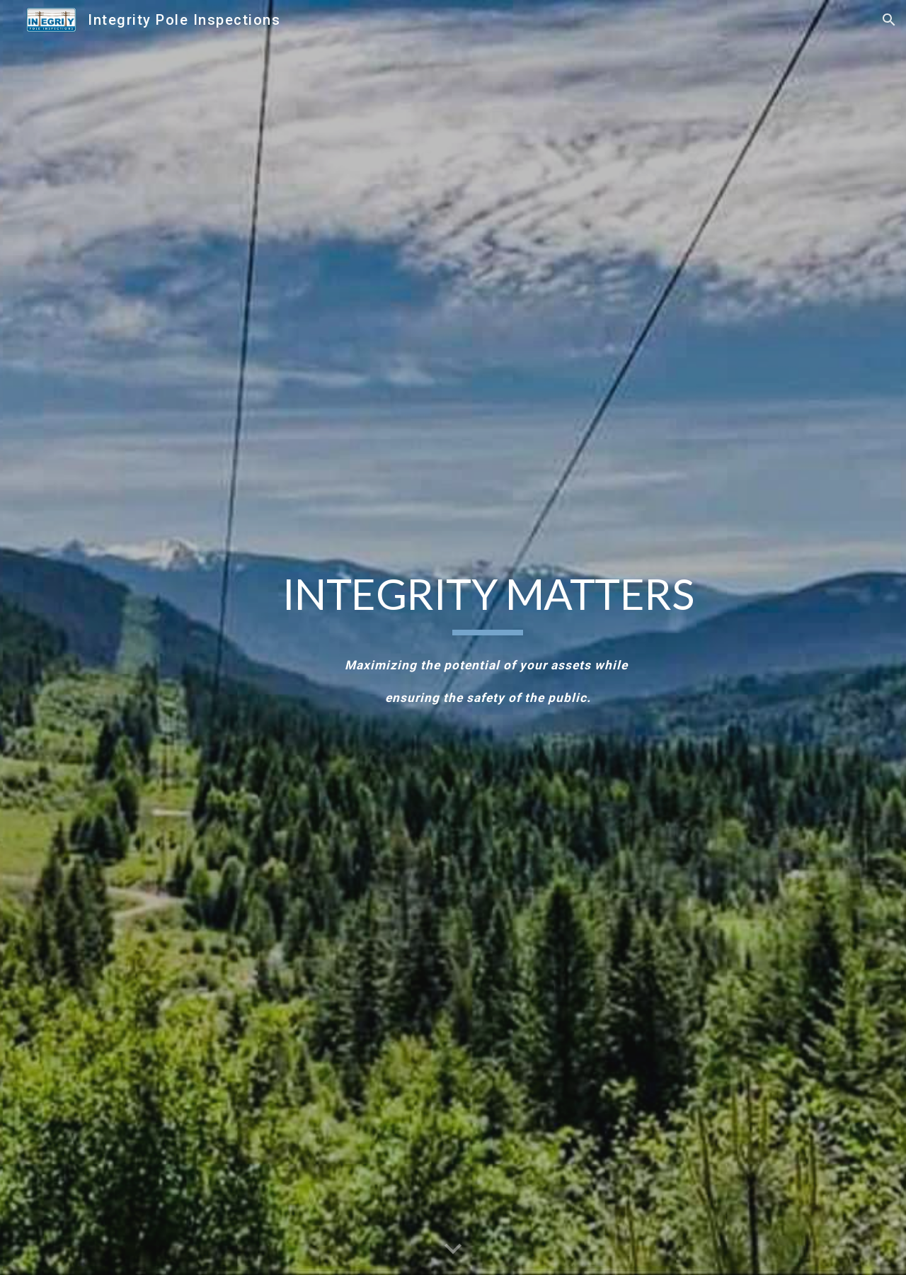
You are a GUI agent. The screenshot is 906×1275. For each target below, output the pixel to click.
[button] (889, 20)
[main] (487, 601)
